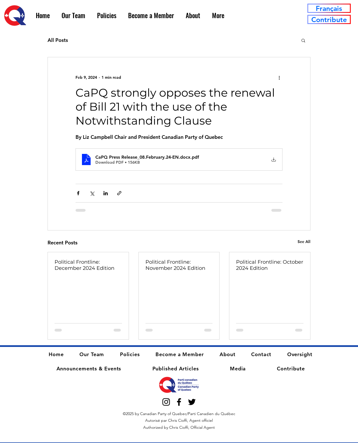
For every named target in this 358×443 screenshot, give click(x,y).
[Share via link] (119, 193)
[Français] (329, 8)
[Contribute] (329, 19)
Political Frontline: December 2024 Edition (84, 265)
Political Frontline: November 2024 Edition (175, 265)
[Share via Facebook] (78, 193)
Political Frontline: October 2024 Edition (269, 265)
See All (304, 241)
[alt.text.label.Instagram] (166, 402)
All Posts (58, 40)
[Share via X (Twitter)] (92, 193)
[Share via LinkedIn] (105, 193)
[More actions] (279, 77)
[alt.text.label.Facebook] (179, 402)
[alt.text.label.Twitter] (192, 402)
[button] (73, 15)
